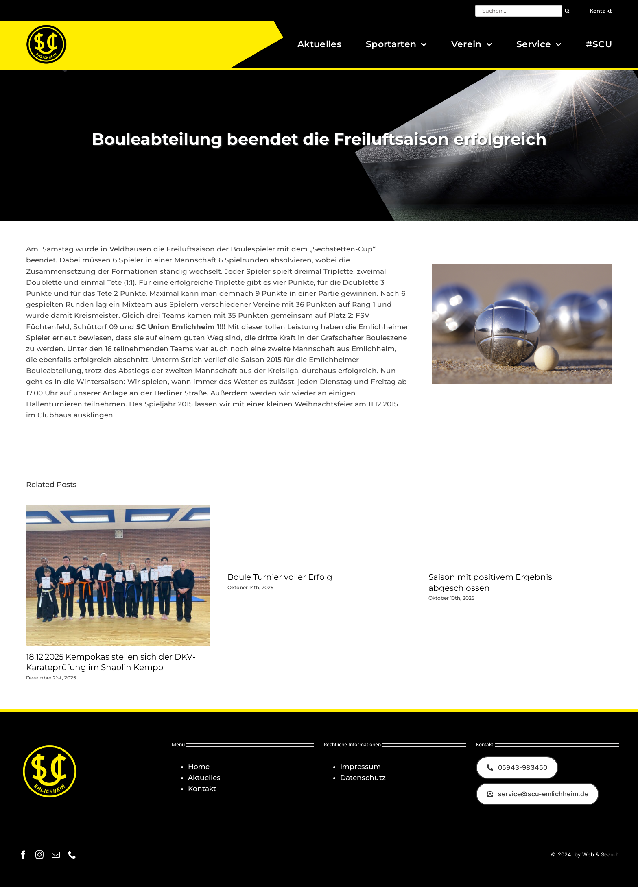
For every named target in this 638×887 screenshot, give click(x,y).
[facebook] (23, 855)
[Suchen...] (518, 11)
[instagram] (39, 855)
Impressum (360, 766)
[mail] (56, 855)
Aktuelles (204, 777)
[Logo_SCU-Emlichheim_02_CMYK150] (46, 27)
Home (199, 766)
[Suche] (567, 11)
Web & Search (600, 854)
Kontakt (202, 788)
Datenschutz (363, 777)
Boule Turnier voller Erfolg (279, 577)
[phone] (72, 855)
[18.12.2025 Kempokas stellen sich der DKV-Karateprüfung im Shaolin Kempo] (118, 509)
